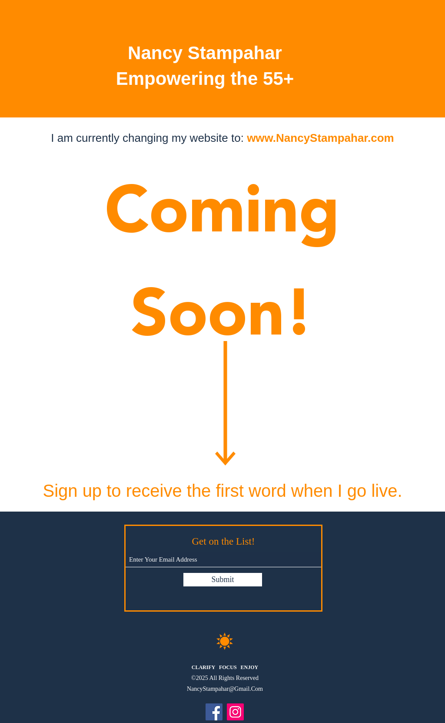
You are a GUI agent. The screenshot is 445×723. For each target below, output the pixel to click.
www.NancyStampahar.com (320, 137)
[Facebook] (214, 711)
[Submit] (222, 579)
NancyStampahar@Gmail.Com (225, 689)
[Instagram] (235, 711)
